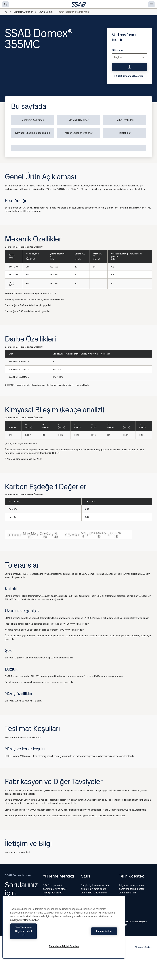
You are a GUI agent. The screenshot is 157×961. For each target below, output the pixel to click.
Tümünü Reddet (91, 935)
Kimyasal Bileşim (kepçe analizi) (32, 132)
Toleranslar (124, 132)
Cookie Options (143, 947)
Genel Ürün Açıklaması (32, 120)
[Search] (5, 4)
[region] (63, 931)
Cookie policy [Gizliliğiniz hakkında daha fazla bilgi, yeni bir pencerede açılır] (31, 928)
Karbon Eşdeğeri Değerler (78, 132)
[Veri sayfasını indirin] (129, 67)
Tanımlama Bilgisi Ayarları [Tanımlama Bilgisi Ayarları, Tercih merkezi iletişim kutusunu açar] (64, 946)
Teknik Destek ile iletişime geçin (133, 923)
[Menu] (151, 4)
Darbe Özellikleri (125, 120)
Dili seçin (117, 50)
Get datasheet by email (129, 76)
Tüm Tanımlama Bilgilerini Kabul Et (36, 935)
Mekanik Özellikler (78, 120)
